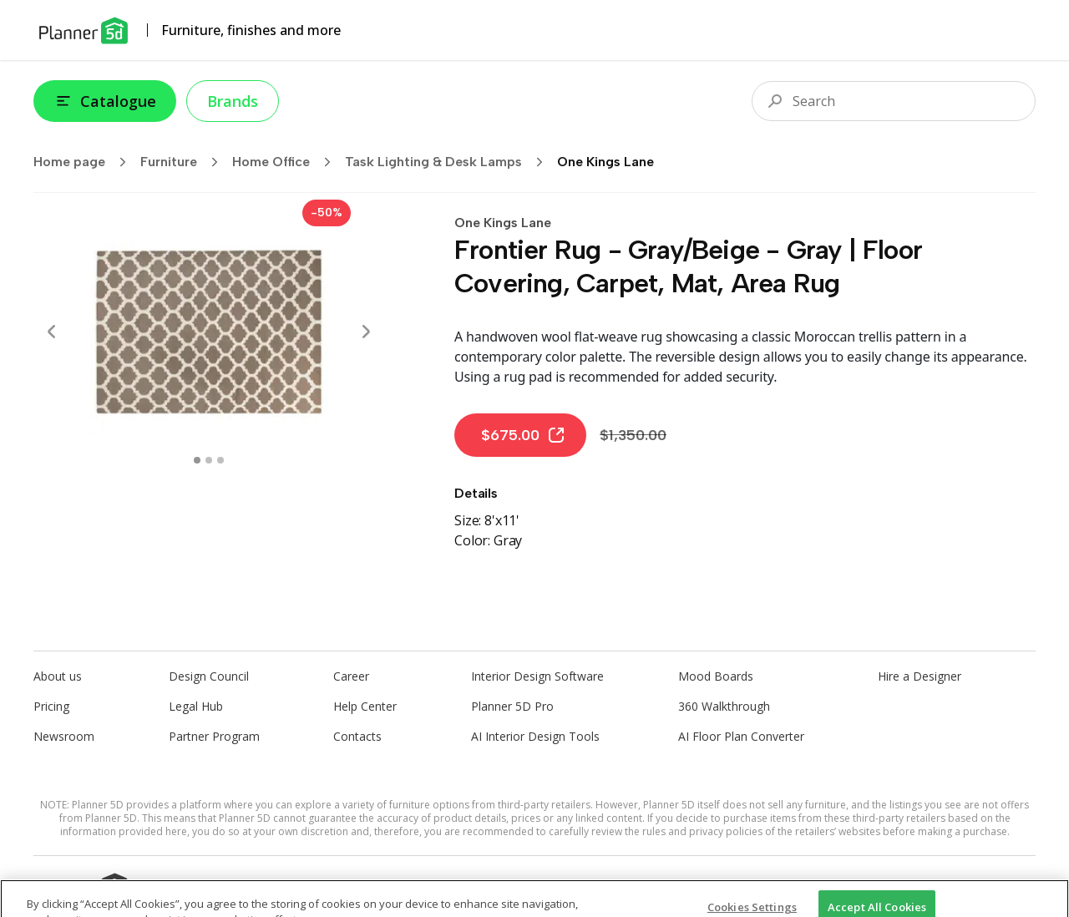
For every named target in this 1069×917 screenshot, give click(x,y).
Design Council (209, 676)
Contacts (357, 736)
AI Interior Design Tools (535, 736)
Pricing (51, 706)
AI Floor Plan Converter (741, 736)
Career (351, 676)
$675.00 (523, 435)
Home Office (287, 162)
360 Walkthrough (724, 706)
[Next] (365, 331)
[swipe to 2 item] (220, 460)
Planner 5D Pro (512, 706)
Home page (85, 162)
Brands (232, 101)
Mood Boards (715, 676)
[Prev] (51, 331)
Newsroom (63, 736)
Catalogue (104, 101)
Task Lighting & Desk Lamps (449, 162)
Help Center (365, 706)
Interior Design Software (537, 676)
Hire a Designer (919, 676)
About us (57, 676)
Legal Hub (196, 706)
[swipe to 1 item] (208, 460)
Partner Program (214, 736)
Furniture (184, 162)
